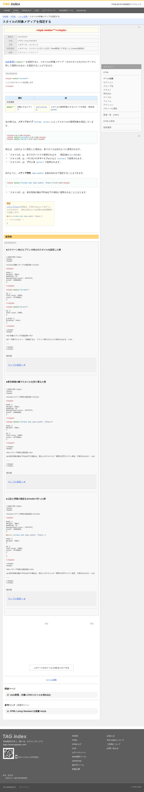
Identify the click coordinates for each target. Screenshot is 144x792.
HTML (16, 10)
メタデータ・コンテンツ (28, 45)
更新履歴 (107, 127)
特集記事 (76, 769)
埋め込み (107, 93)
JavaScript (81, 10)
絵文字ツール (78, 765)
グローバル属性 (110, 108)
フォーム (107, 101)
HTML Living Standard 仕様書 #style (28, 711)
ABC (116, 115)
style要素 (9, 62)
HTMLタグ (26, 10)
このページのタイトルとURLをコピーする (51, 668)
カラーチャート (49, 10)
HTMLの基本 (109, 121)
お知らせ (111, 736)
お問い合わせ (113, 748)
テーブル (107, 97)
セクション (108, 82)
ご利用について (114, 744)
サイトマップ (24, 787)
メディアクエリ (13, 207)
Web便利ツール (66, 10)
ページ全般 (22, 16)
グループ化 (108, 86)
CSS (37, 10)
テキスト (107, 90)
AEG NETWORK (20, 778)
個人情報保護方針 (9, 787)
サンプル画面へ (15, 365)
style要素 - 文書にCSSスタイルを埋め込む (30, 695)
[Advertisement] (29, 641)
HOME (7, 10)
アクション (108, 105)
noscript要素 (77, 48)
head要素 (55, 48)
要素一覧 (107, 115)
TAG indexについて (115, 740)
